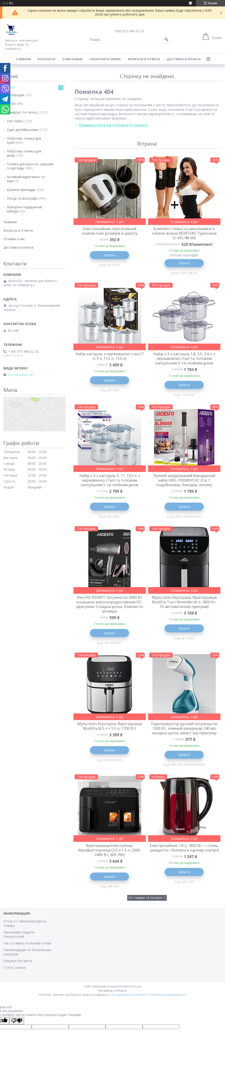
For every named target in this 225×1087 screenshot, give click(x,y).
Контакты (46, 59)
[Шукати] (166, 39)
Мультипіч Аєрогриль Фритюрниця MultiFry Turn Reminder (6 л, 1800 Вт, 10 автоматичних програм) (184, 602)
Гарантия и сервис (105, 59)
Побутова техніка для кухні (24, 140)
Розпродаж (16, 95)
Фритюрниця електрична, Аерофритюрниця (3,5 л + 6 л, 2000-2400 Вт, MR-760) (109, 850)
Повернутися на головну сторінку (113, 125)
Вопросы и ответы (144, 59)
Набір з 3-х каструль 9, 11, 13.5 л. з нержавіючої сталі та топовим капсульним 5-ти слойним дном (109, 480)
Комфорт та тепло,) (23, 112)
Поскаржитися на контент (129, 995)
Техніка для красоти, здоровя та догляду (30, 166)
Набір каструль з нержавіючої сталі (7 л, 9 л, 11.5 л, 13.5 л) (109, 356)
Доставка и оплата (184, 59)
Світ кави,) (15, 121)
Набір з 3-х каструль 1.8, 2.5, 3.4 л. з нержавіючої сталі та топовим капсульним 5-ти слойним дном (184, 358)
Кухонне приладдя (21, 189)
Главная (23, 59)
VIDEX (11, 103)
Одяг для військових (23, 129)
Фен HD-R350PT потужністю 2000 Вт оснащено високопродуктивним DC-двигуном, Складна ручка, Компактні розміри (109, 604)
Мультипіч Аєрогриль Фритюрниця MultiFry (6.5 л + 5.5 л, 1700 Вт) (109, 726)
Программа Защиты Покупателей (18, 934)
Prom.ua (135, 986)
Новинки (10, 222)
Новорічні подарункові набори (24, 209)
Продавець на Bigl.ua (112, 990)
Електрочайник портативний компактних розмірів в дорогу (109, 231)
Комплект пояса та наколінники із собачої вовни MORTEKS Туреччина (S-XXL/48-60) (184, 233)
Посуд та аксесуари (22, 198)
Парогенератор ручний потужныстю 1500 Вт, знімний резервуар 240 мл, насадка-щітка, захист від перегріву (184, 728)
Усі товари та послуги (145, 897)
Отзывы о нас (14, 239)
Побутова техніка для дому (24, 153)
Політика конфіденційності (168, 995)
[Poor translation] (16, 1021)
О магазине (72, 59)
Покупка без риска (17, 961)
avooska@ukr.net (21, 375)
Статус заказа (14, 967)
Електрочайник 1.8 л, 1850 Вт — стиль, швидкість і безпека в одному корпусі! (184, 847)
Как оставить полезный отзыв (27, 943)
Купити (109, 255)
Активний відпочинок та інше (26, 179)
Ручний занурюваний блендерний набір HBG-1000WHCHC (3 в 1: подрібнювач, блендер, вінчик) (184, 480)
